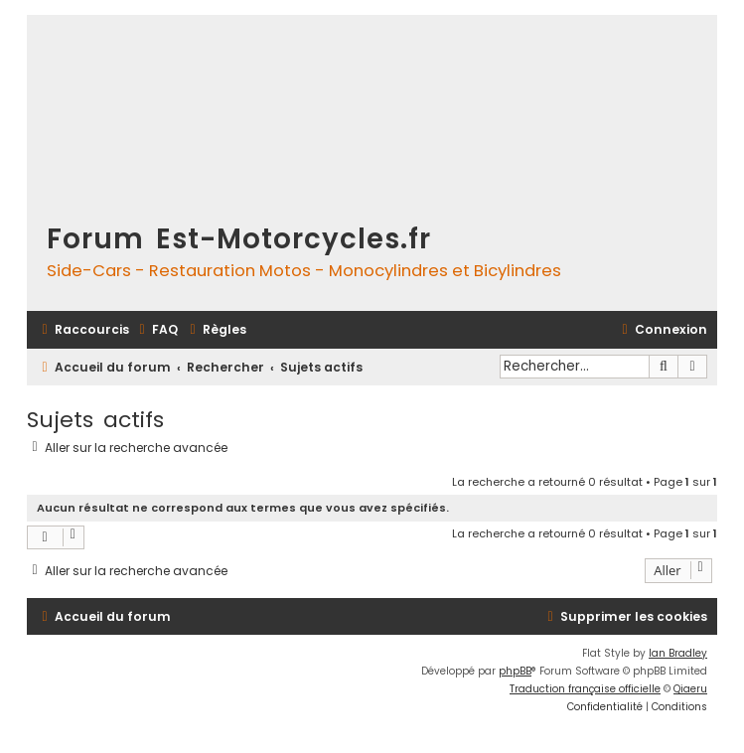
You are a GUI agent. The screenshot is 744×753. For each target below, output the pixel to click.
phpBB (515, 671)
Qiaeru (690, 688)
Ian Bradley (678, 653)
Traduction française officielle (585, 688)
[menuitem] (156, 330)
